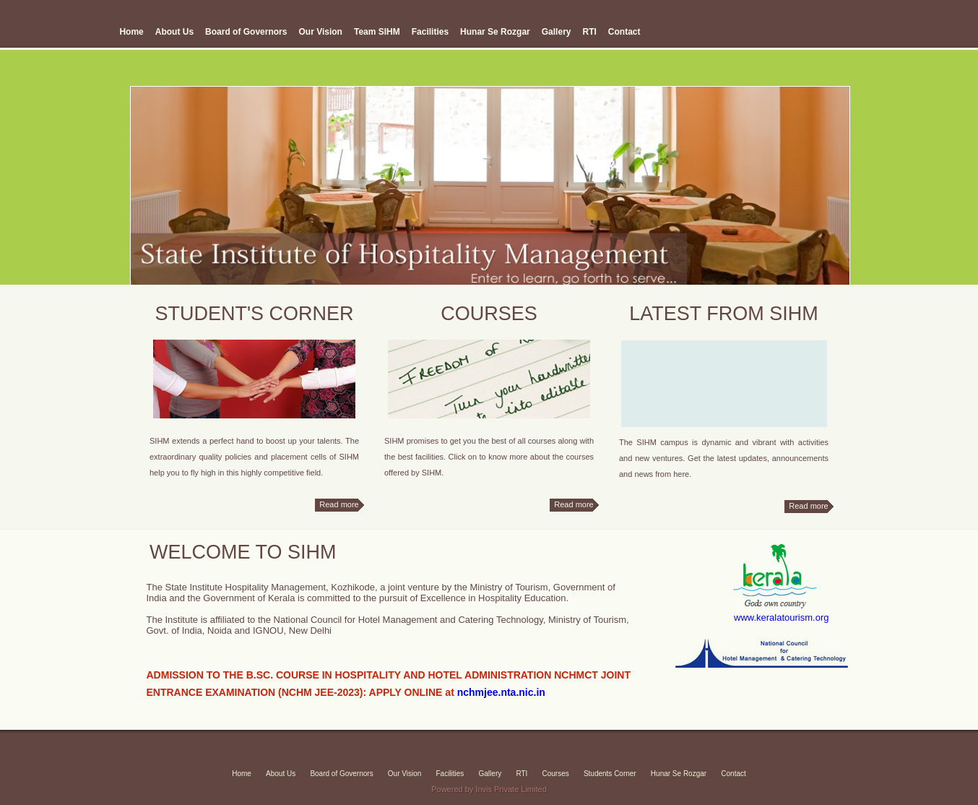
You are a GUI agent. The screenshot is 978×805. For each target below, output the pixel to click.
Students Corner (610, 774)
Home (131, 32)
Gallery (556, 32)
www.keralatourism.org (781, 617)
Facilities (430, 32)
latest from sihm (723, 313)
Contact (624, 32)
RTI (589, 32)
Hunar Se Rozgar (495, 32)
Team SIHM (377, 32)
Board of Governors (246, 32)
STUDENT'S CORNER (254, 313)
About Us (174, 32)
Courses (555, 774)
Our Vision (320, 32)
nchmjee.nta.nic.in (501, 692)
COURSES (489, 313)
